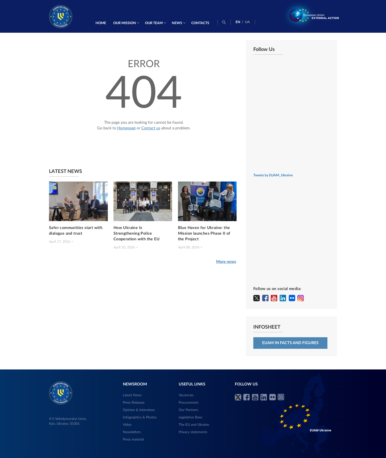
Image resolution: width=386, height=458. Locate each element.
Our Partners (188, 410)
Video (127, 425)
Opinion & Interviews (139, 410)
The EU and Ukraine (194, 425)
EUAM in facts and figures (290, 343)
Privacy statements (193, 432)
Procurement (188, 402)
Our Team (154, 23)
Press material (133, 439)
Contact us (150, 128)
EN (238, 22)
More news (226, 262)
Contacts (200, 23)
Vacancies (186, 395)
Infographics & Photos (140, 417)
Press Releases (134, 402)
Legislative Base (190, 417)
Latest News (132, 395)
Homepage (126, 128)
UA (247, 22)
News (177, 23)
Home (101, 23)
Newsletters (132, 432)
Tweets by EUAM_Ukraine (273, 175)
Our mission (124, 23)
